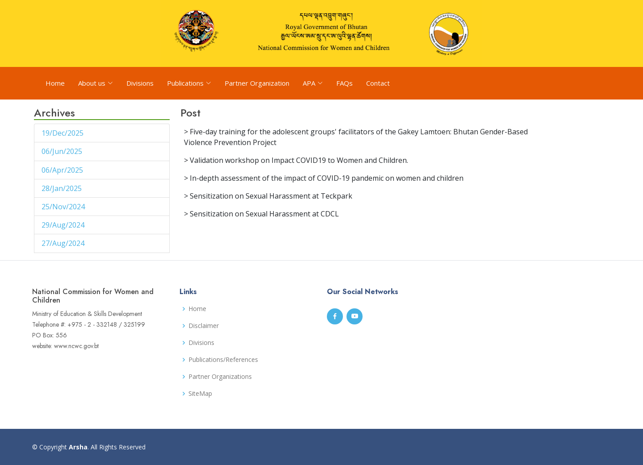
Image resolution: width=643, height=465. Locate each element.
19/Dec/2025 (63, 133)
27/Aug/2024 (64, 243)
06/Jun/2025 (63, 151)
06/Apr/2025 (63, 170)
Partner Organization (257, 83)
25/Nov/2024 (64, 207)
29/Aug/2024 (64, 225)
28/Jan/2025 (63, 188)
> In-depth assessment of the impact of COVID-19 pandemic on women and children (323, 178)
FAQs (344, 83)
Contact (378, 83)
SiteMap (200, 393)
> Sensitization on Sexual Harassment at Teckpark (268, 196)
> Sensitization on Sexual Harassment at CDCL (261, 214)
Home (55, 83)
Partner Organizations (220, 377)
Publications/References (223, 360)
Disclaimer (203, 326)
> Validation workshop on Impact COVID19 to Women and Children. (296, 160)
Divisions (140, 83)
